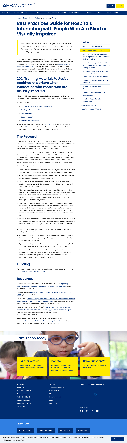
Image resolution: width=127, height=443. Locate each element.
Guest (27, 117)
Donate (120, 6)
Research (46, 18)
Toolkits (54, 18)
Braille (83, 430)
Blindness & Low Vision (95, 13)
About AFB (6, 13)
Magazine (57, 388)
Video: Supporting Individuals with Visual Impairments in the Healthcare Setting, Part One (96, 56)
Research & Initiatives (21, 13)
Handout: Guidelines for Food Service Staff (93, 87)
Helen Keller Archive (56, 397)
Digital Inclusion (38, 13)
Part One (48, 124)
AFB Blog (52, 385)
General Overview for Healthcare (37, 106)
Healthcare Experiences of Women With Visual (39, 321)
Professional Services (56, 13)
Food (27, 113)
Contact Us (53, 403)
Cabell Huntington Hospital (31, 272)
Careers (51, 400)
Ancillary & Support (30, 110)
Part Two (29, 127)
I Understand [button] (117, 439)
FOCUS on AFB (54, 391)
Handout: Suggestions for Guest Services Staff (94, 94)
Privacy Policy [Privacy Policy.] (20, 440)
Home (19, 18)
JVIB (50, 394)
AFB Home (20, 385)
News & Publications (75, 13)
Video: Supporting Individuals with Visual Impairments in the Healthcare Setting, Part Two (96, 65)
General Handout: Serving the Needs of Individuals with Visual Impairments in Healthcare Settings (96, 74)
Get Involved (111, 13)
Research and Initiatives (32, 18)
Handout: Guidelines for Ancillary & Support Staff (95, 81)
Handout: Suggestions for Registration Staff (92, 100)
